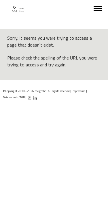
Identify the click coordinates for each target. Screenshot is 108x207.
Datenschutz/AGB (14, 97)
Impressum (79, 91)
